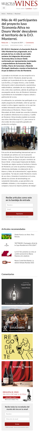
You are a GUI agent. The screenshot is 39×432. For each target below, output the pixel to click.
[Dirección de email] (17, 419)
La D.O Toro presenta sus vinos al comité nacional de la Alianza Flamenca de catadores (25, 254)
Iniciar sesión (20, 8)
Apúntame (19, 214)
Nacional (17, 13)
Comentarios (29, 42)
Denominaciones (16, 45)
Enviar (17, 424)
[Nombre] (17, 414)
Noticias (9, 13)
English (35, 8)
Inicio (3, 13)
